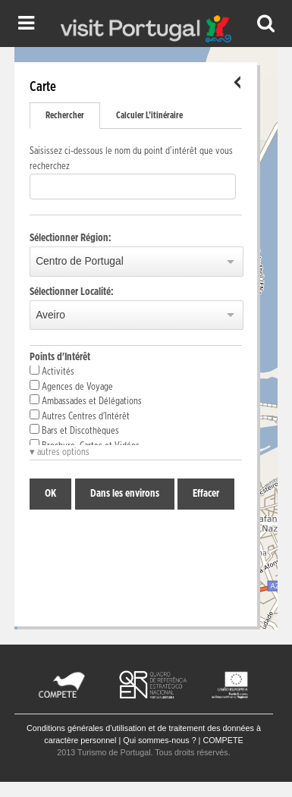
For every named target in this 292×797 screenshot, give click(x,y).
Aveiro (50, 315)
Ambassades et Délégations (86, 400)
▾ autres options (59, 452)
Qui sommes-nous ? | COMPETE (183, 740)
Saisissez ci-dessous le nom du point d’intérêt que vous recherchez (131, 158)
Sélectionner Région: (70, 238)
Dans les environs (124, 493)
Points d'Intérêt (60, 357)
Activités (52, 371)
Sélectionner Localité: (72, 292)
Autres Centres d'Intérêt (80, 415)
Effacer (206, 493)
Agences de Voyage (71, 386)
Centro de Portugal (80, 261)
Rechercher (65, 115)
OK (50, 493)
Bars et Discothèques (74, 430)
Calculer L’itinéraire (149, 115)
